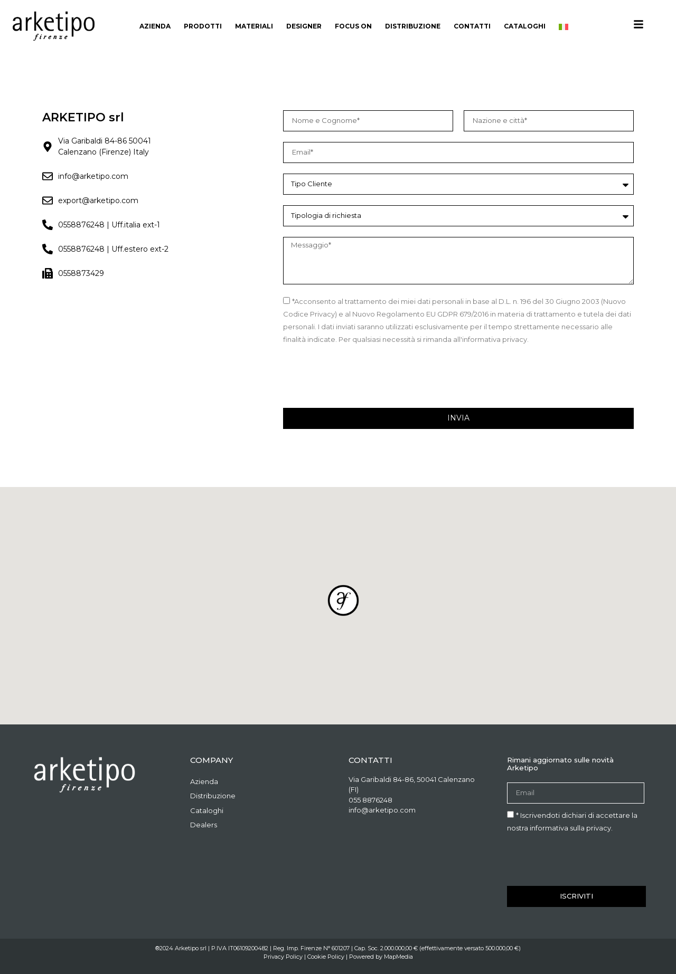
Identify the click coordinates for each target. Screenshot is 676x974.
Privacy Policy (283, 956)
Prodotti (203, 26)
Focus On (353, 26)
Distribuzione (412, 26)
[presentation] (363, 376)
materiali (254, 26)
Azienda (155, 26)
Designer (304, 26)
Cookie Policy (325, 956)
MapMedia (398, 956)
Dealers (203, 824)
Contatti (472, 26)
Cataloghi (525, 26)
